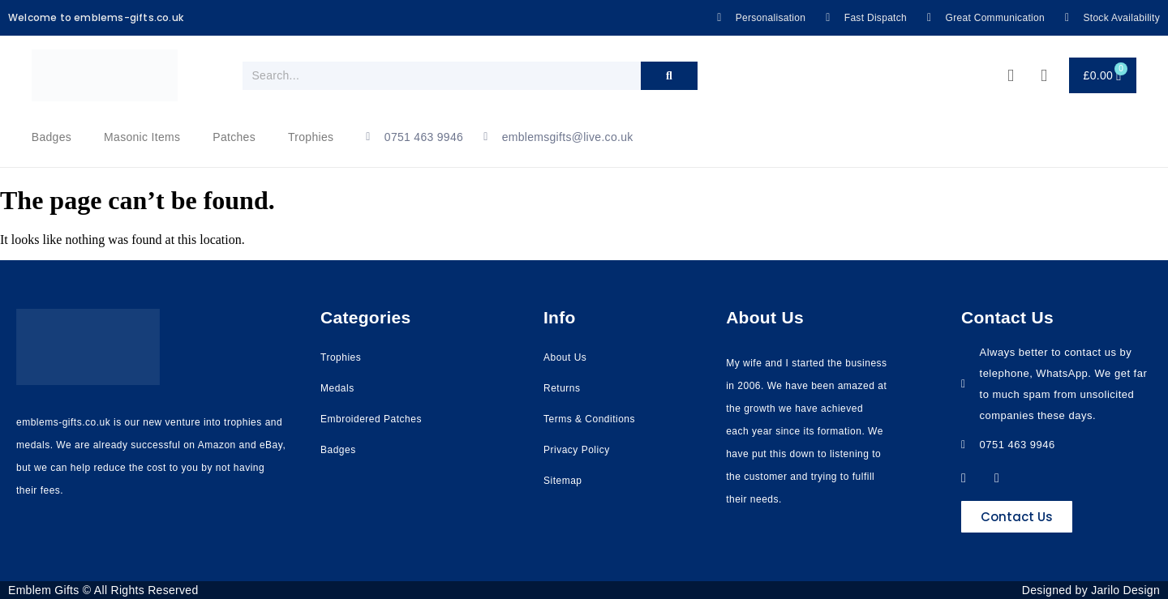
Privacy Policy (576, 450)
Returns (562, 388)
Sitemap (562, 480)
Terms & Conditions (589, 419)
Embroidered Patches (371, 419)
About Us (564, 357)
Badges (51, 136)
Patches (234, 136)
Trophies (310, 136)
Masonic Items (142, 136)
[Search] (669, 76)
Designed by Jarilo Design (1091, 590)
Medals (337, 388)
